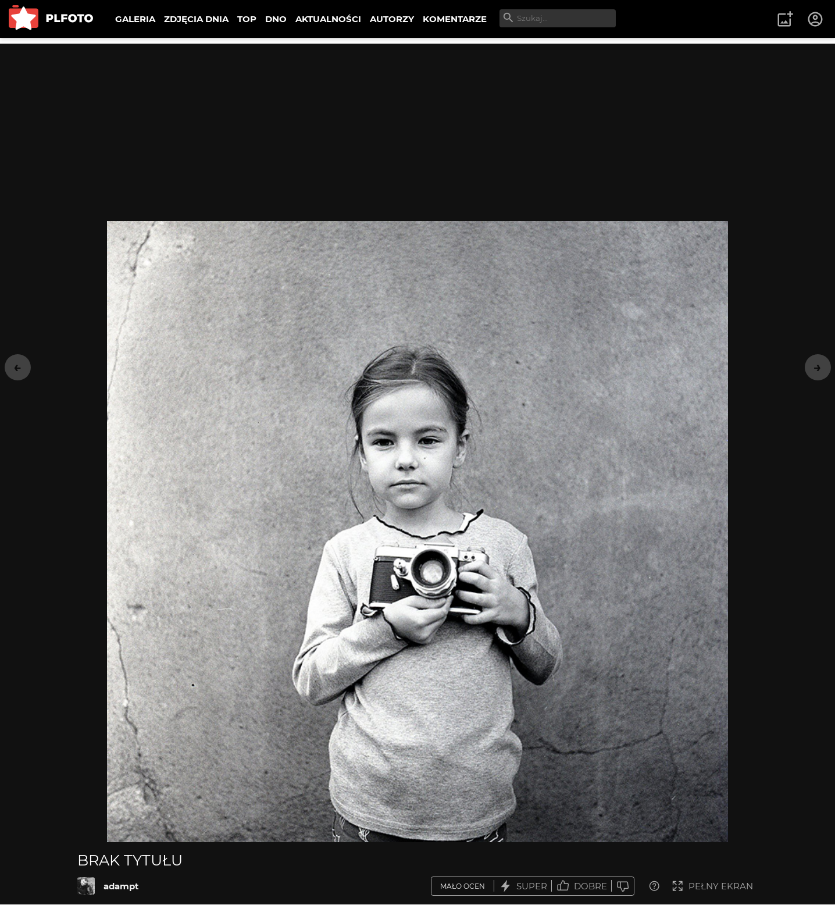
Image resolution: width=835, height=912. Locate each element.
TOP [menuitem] (246, 18)
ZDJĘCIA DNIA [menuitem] (196, 18)
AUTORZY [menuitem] (392, 18)
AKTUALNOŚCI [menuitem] (328, 18)
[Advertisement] (417, 125)
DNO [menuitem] (276, 18)
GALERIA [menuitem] (135, 18)
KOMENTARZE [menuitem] (455, 18)
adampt (121, 886)
